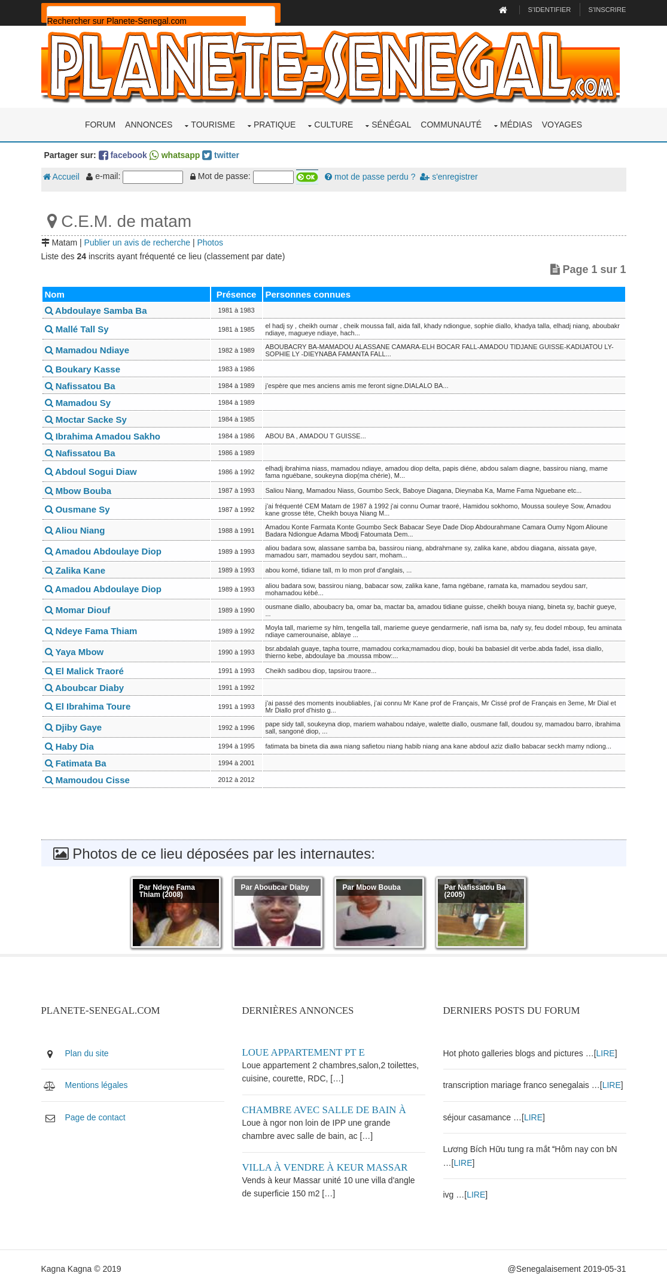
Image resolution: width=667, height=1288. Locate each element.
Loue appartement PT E (303, 1052)
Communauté (451, 124)
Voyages (562, 124)
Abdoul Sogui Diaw (91, 471)
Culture (333, 124)
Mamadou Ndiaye (87, 350)
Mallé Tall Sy (77, 329)
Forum (100, 124)
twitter (220, 155)
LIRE (605, 1053)
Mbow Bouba (78, 491)
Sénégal (391, 124)
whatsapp (175, 155)
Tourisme (213, 124)
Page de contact (95, 1117)
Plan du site (87, 1053)
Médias (516, 124)
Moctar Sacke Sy (86, 419)
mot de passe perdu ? (370, 176)
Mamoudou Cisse (87, 780)
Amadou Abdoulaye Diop (103, 551)
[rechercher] (146, 21)
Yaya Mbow (74, 652)
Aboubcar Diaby (84, 688)
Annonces (148, 124)
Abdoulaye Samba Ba (96, 310)
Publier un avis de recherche (137, 242)
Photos (210, 242)
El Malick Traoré (84, 671)
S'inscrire (607, 9)
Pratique (275, 124)
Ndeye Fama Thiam (91, 631)
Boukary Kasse (83, 369)
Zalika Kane (75, 570)
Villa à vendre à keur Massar (325, 1167)
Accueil (61, 176)
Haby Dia (69, 746)
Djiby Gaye (73, 727)
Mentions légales (96, 1085)
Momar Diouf (78, 610)
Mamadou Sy (78, 403)
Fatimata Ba (75, 763)
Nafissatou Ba (80, 386)
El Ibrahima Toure (88, 706)
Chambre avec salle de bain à (324, 1110)
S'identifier (549, 9)
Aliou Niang (75, 530)
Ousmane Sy (77, 509)
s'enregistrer (448, 176)
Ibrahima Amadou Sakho (102, 436)
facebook (123, 155)
